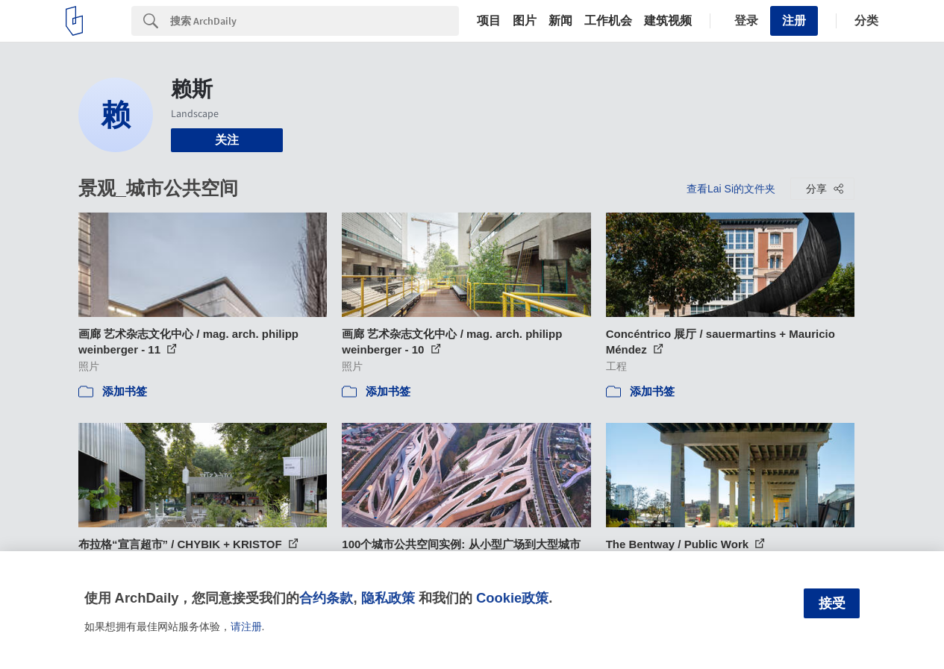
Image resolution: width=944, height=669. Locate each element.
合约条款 (326, 598)
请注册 (246, 626)
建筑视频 (668, 21)
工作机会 (608, 21)
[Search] (314, 21)
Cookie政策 (512, 598)
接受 (832, 603)
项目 (489, 21)
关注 (227, 140)
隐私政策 (388, 598)
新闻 (560, 21)
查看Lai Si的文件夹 (731, 188)
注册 (794, 20)
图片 (525, 21)
